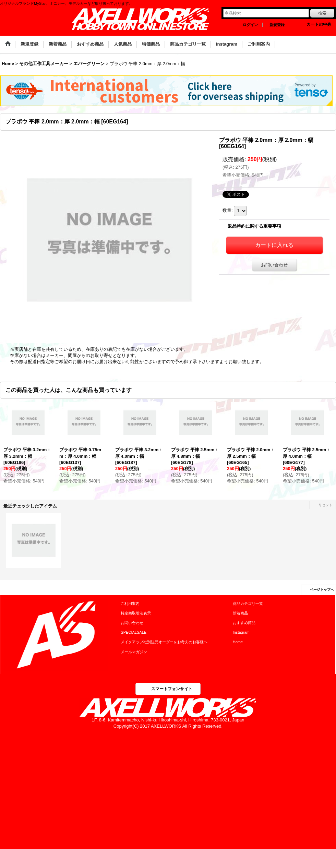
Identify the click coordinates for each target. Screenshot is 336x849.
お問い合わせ (274, 264)
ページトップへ (322, 589)
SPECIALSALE (133, 632)
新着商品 (240, 613)
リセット (325, 505)
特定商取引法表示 (136, 613)
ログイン (250, 25)
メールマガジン (134, 652)
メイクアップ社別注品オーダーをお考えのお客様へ (164, 642)
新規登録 (277, 25)
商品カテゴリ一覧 (248, 603)
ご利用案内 (130, 603)
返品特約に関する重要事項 (254, 226)
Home (238, 642)
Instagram (241, 632)
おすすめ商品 (244, 623)
